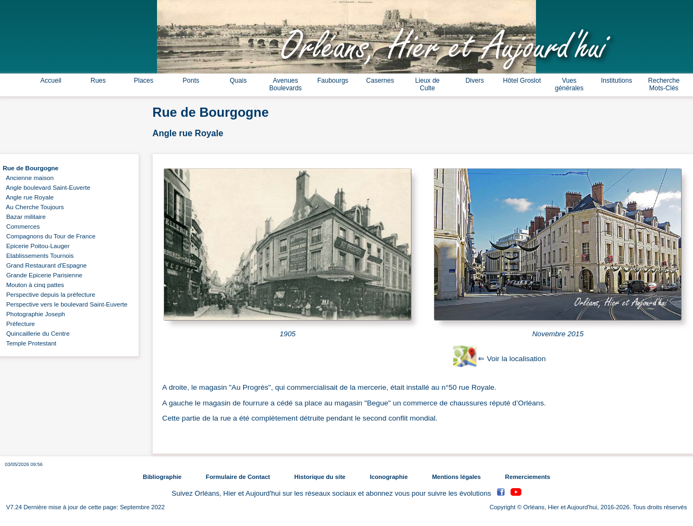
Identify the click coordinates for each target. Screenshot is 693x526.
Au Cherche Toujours (33, 207)
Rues (98, 80)
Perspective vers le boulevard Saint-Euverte (65, 304)
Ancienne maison (28, 178)
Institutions (616, 80)
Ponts (190, 80)
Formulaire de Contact (238, 477)
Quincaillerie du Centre (36, 333)
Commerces (21, 226)
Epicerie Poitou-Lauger (36, 246)
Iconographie (389, 477)
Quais (238, 80)
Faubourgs (332, 80)
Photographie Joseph (34, 314)
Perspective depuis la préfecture (49, 294)
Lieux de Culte (427, 84)
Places (143, 80)
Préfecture (19, 324)
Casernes (380, 80)
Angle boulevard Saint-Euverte (46, 187)
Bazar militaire (24, 217)
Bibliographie (162, 477)
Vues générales (569, 84)
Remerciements (527, 477)
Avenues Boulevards (285, 84)
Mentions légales (456, 477)
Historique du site (320, 477)
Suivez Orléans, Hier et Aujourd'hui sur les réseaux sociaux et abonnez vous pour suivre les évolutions (332, 493)
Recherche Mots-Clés (663, 84)
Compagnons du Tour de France (49, 236)
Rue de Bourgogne (30, 168)
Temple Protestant (29, 343)
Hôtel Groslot (522, 80)
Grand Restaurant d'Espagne (45, 265)
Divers (475, 80)
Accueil (51, 80)
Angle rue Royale (28, 197)
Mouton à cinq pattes (33, 285)
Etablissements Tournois (38, 255)
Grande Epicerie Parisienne (42, 275)
